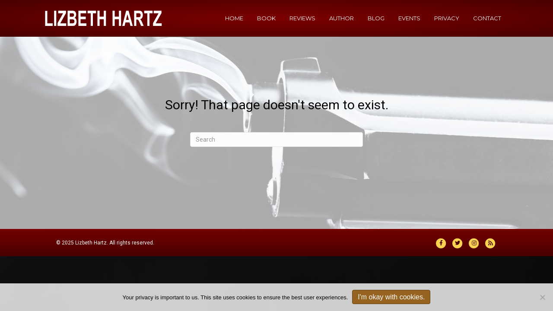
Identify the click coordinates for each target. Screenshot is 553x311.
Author (341, 18)
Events (409, 18)
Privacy (446, 18)
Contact (487, 18)
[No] (542, 297)
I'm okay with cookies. (391, 297)
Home (234, 18)
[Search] (276, 139)
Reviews (302, 18)
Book (266, 18)
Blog (376, 18)
